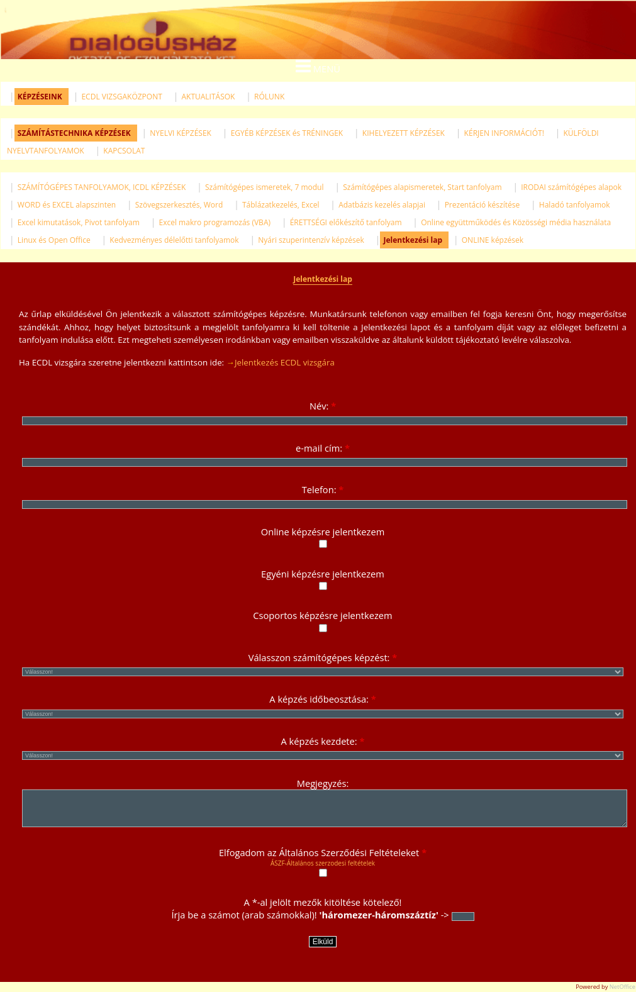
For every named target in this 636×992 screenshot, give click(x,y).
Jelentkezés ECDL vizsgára (285, 362)
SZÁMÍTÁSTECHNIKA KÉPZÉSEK (74, 133)
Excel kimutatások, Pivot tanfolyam (79, 222)
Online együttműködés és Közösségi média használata (516, 222)
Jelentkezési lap (412, 240)
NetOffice (622, 987)
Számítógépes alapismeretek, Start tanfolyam (422, 187)
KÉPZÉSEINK (40, 96)
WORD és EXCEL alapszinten (67, 204)
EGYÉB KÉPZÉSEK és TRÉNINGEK (287, 133)
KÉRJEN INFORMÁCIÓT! (504, 133)
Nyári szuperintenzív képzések (311, 240)
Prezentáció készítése (482, 204)
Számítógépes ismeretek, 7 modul (264, 187)
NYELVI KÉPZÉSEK (180, 133)
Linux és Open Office (54, 240)
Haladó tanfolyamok (574, 204)
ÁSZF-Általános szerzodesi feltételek (323, 863)
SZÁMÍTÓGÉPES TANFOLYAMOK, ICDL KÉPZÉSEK (102, 187)
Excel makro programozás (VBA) (215, 222)
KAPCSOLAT (124, 150)
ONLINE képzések (492, 240)
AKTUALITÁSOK (208, 96)
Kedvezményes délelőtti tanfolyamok (173, 240)
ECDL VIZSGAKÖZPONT (121, 96)
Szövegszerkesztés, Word (179, 204)
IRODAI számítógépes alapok (571, 187)
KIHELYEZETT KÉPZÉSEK (403, 133)
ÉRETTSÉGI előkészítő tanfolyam (346, 222)
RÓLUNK (269, 96)
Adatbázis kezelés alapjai (381, 204)
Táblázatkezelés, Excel (280, 204)
